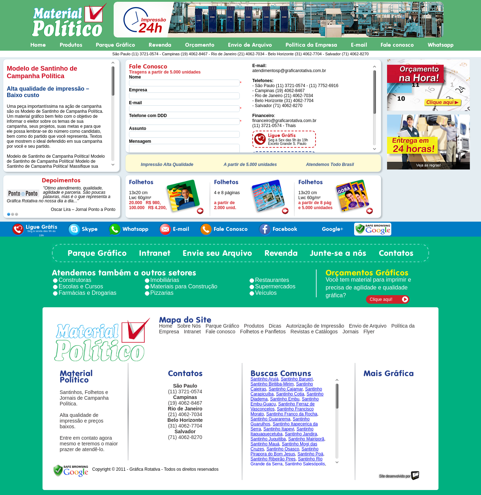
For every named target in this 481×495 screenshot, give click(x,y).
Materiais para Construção (184, 286)
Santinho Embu (284, 398)
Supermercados (275, 286)
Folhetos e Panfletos (263, 331)
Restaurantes (272, 280)
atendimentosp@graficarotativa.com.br (289, 70)
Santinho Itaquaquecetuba (282, 431)
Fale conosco (397, 45)
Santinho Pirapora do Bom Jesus (284, 451)
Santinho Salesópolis (305, 463)
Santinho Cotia (290, 394)
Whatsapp (440, 45)
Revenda (160, 45)
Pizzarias (162, 293)
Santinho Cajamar (286, 389)
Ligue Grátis (34, 230)
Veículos (266, 293)
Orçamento (199, 45)
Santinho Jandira (301, 433)
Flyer (369, 331)
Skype (83, 229)
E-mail (359, 45)
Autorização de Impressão (315, 326)
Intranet (154, 253)
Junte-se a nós (338, 253)
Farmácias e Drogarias (87, 293)
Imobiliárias (164, 280)
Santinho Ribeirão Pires (273, 458)
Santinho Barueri (297, 379)
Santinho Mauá (265, 443)
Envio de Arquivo (250, 45)
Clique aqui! (381, 299)
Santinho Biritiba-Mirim (272, 384)
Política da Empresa (311, 45)
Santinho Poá (310, 453)
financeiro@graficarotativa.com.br (284, 120)
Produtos (71, 45)
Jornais (350, 331)
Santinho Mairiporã (306, 438)
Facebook (278, 229)
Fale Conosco (224, 229)
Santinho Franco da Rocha (291, 413)
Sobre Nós (189, 326)
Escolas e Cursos (81, 286)
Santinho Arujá (264, 379)
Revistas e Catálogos (314, 331)
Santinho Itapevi (278, 428)
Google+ (325, 229)
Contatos (396, 253)
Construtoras (75, 280)
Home (38, 45)
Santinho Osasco (283, 448)
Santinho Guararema (270, 418)
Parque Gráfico (115, 45)
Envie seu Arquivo (217, 253)
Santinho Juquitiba (268, 438)
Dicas (275, 326)
